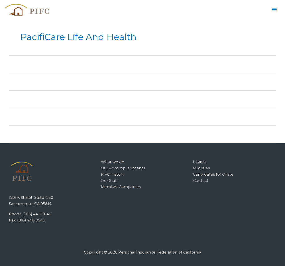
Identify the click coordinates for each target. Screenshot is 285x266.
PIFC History (112, 174)
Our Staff (109, 180)
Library (199, 162)
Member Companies (121, 187)
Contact (200, 180)
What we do (112, 162)
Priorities (201, 168)
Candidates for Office (213, 174)
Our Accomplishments (123, 168)
